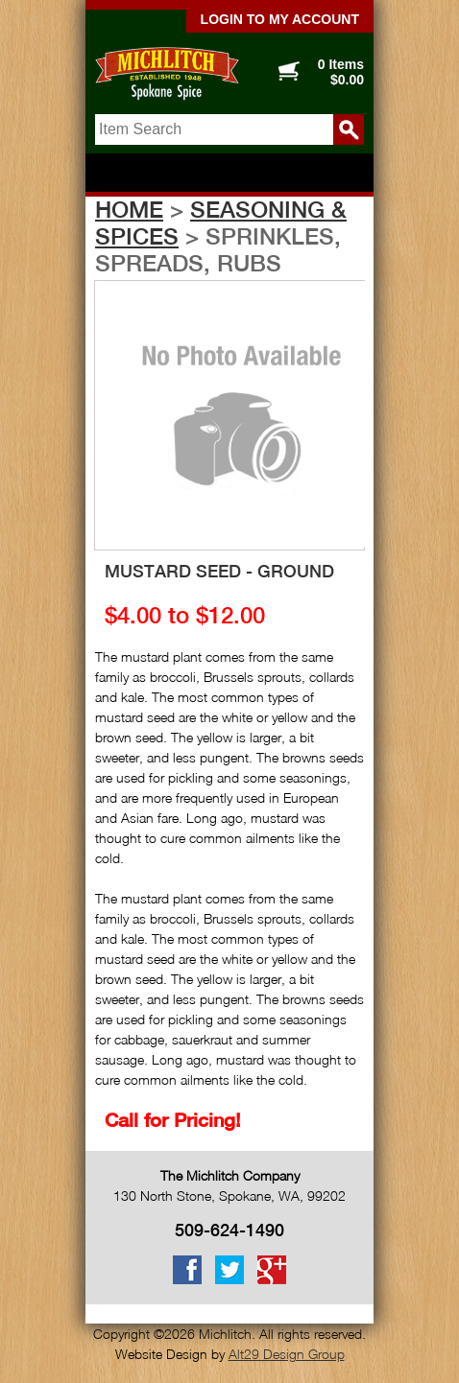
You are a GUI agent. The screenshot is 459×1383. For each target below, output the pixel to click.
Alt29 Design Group (287, 1354)
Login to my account (280, 19)
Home (129, 209)
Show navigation (229, 174)
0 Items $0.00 (341, 72)
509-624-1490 (229, 1230)
